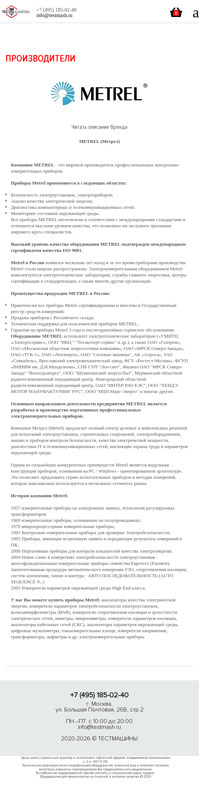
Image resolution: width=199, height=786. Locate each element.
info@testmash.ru (99, 727)
